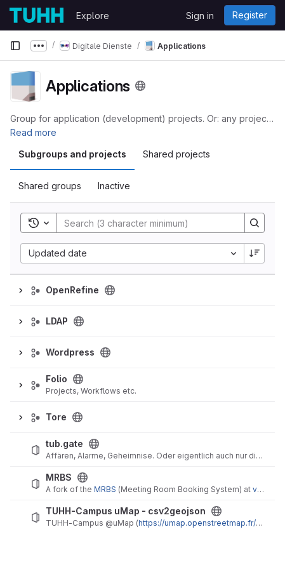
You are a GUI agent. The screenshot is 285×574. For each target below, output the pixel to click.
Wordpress (70, 352)
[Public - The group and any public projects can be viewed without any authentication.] (110, 290)
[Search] (144, 222)
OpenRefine (72, 290)
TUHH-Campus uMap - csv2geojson (126, 511)
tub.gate (64, 444)
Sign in (200, 15)
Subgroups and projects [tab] (72, 154)
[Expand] (20, 290)
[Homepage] (36, 15)
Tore (56, 417)
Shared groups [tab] (49, 185)
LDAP (57, 321)
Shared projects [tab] (176, 154)
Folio (56, 379)
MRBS (59, 477)
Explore (92, 15)
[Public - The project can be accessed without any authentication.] (94, 444)
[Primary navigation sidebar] (15, 46)
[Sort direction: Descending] (254, 253)
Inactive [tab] (114, 185)
